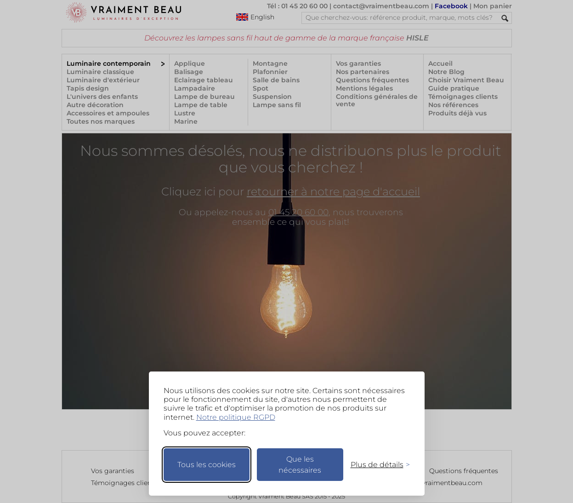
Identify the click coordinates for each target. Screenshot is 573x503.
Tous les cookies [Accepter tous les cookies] (206, 464)
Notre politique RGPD (235, 417)
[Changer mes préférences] (376, 464)
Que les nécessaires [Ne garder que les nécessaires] (299, 464)
